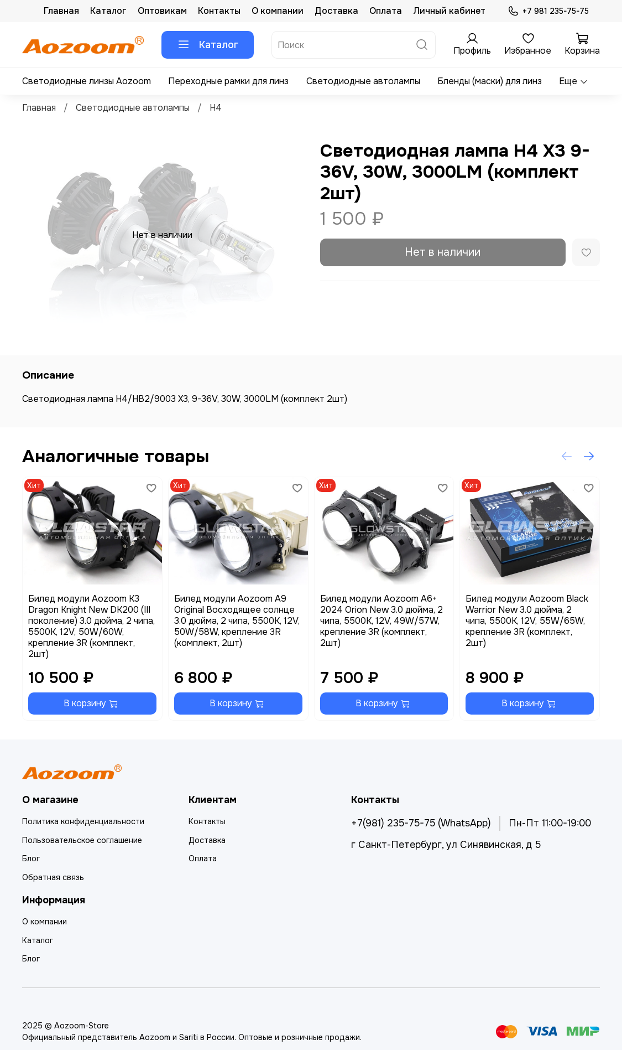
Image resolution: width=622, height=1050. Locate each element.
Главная (61, 11)
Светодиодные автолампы (363, 81)
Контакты (219, 11)
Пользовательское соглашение (82, 840)
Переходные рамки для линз (228, 81)
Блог (31, 858)
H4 (216, 107)
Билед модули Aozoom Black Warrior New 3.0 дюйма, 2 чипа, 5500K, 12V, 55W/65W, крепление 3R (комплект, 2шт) (527, 621)
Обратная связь (53, 877)
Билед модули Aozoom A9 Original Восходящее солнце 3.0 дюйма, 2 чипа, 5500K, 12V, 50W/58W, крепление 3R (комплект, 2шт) (237, 621)
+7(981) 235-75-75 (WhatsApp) (421, 823)
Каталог (108, 11)
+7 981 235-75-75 (548, 11)
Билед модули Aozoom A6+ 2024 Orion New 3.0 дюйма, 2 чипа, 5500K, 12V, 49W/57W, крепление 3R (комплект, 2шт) (381, 621)
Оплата (385, 11)
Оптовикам (162, 11)
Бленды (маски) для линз (489, 81)
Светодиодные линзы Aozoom (86, 81)
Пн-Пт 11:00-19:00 (550, 823)
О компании (278, 11)
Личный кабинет (449, 11)
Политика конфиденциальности (83, 821)
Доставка (336, 11)
